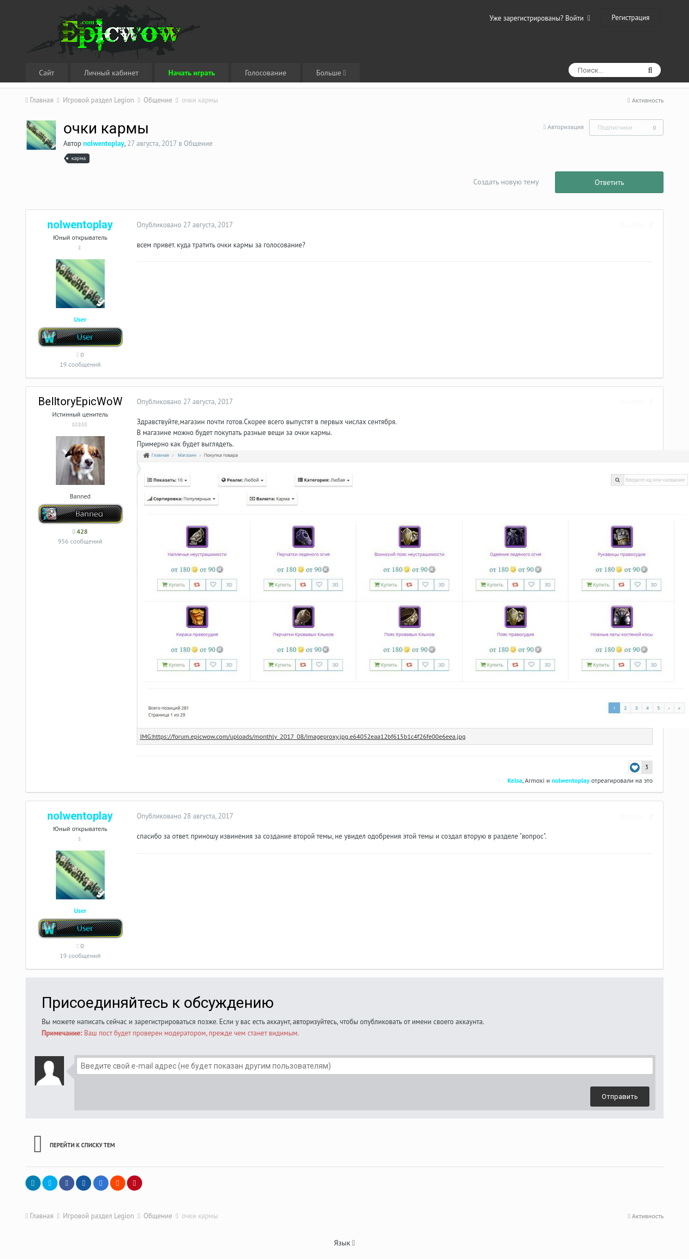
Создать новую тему (506, 182)
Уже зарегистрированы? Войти (539, 18)
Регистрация (630, 17)
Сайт (46, 73)
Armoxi (536, 780)
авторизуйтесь (315, 1021)
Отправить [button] (620, 1096)
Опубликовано (183, 224)
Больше (331, 73)
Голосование (265, 73)
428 (80, 531)
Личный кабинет (111, 73)
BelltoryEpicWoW (80, 401)
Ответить (609, 182)
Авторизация (565, 127)
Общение (198, 143)
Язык (344, 1243)
